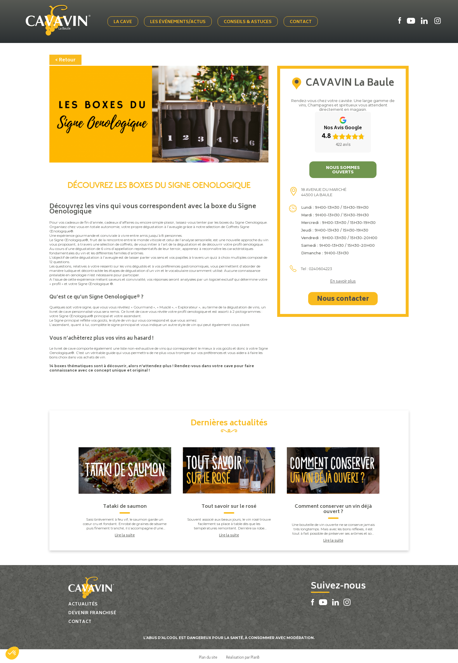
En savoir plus (343, 280)
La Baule (69, 28)
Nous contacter (343, 297)
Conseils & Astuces (250, 21)
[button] (12, 653)
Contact (303, 21)
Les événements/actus (180, 21)
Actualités (83, 602)
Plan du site (208, 655)
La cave (125, 21)
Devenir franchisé (92, 611)
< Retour (65, 58)
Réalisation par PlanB (242, 655)
